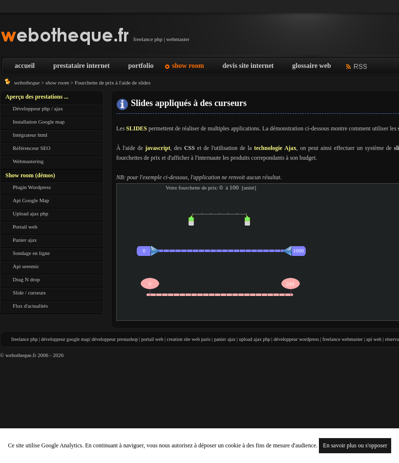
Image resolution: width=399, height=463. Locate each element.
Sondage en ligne (31, 253)
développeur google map (65, 339)
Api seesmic (26, 266)
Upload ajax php (30, 213)
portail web (152, 339)
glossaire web (311, 65)
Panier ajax (25, 240)
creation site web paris (188, 339)
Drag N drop (26, 279)
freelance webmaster (342, 339)
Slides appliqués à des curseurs (189, 103)
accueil (25, 65)
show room (188, 65)
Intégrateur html (30, 135)
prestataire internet (81, 65)
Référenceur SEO (31, 148)
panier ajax (224, 339)
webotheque (27, 82)
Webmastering (28, 161)
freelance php (24, 339)
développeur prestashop (114, 339)
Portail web (25, 227)
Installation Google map (38, 122)
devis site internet (248, 65)
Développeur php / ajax (38, 108)
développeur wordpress (296, 339)
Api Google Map (31, 200)
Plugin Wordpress (32, 187)
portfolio (140, 65)
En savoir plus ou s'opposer (355, 445)
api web (373, 339)
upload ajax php (254, 339)
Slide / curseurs (29, 292)
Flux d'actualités (30, 306)
